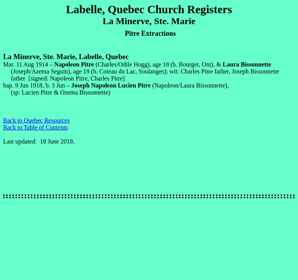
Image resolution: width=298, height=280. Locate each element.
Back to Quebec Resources (36, 120)
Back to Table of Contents (35, 127)
